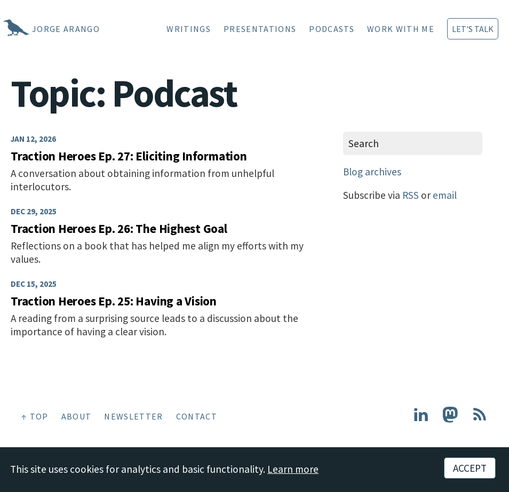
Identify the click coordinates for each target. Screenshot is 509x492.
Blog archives (372, 171)
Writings (188, 28)
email (445, 195)
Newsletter (133, 416)
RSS (410, 195)
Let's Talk (473, 28)
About (76, 416)
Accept (470, 468)
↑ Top (35, 416)
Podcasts (331, 28)
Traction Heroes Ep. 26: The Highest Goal (119, 228)
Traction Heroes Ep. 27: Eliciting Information (129, 156)
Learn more (293, 469)
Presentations (260, 28)
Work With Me (400, 28)
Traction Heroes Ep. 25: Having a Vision (114, 301)
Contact (196, 416)
